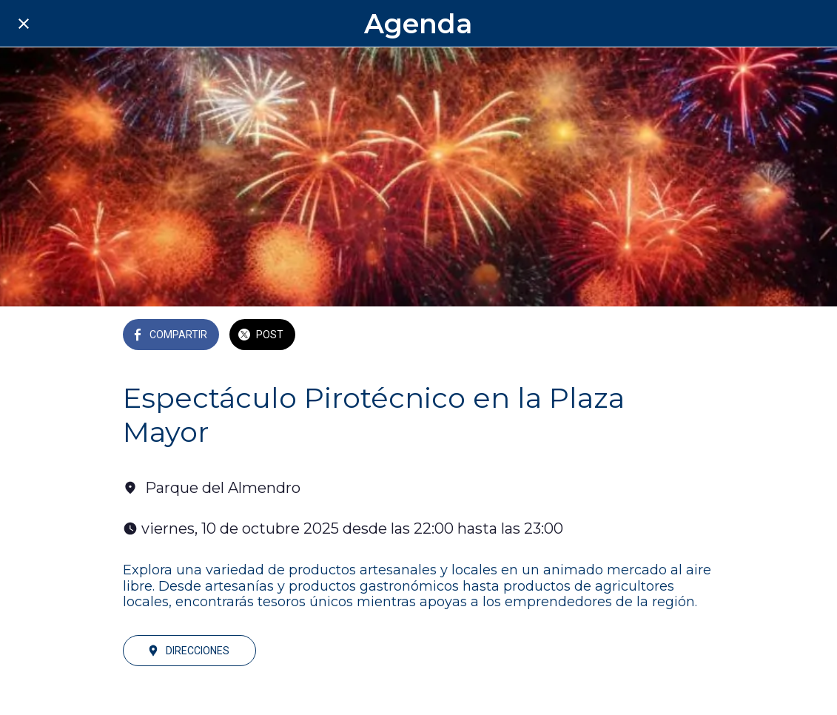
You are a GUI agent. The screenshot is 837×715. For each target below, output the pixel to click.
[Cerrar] (24, 24)
